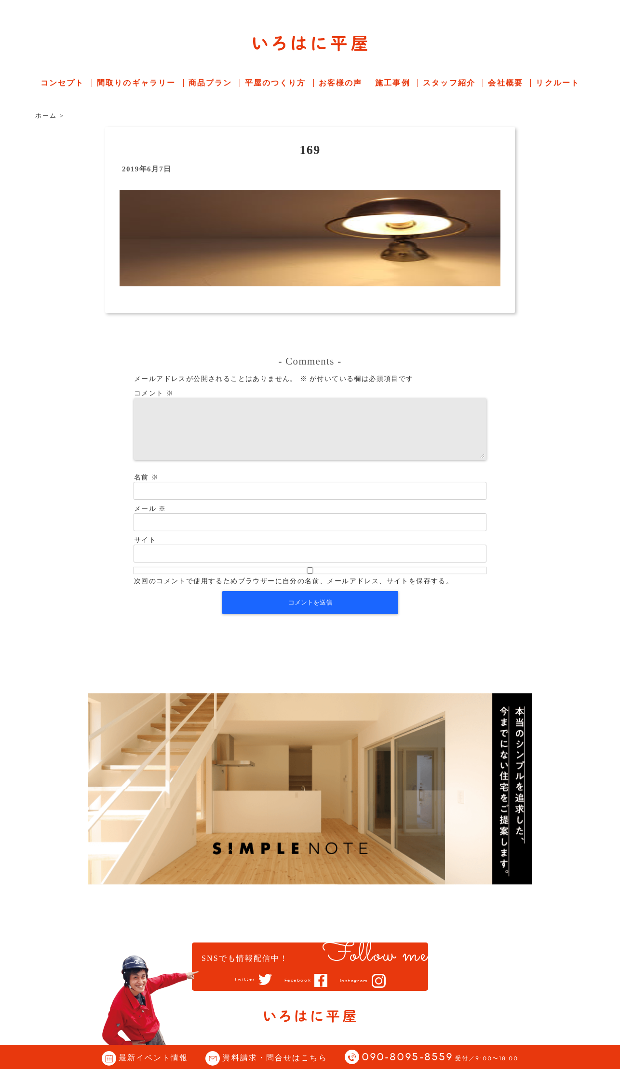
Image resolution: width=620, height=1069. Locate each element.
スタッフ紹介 (449, 83)
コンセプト (62, 83)
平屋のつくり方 (275, 83)
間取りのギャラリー (136, 83)
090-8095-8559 (440, 1057)
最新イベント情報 (154, 1058)
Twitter (235, 979)
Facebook (296, 980)
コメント (154, 393)
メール (150, 520)
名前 (146, 488)
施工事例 (392, 83)
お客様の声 (341, 83)
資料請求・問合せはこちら (274, 1058)
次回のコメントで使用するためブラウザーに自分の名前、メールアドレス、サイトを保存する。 (293, 592)
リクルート (558, 83)
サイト (145, 551)
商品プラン (210, 83)
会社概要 (505, 83)
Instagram (362, 980)
